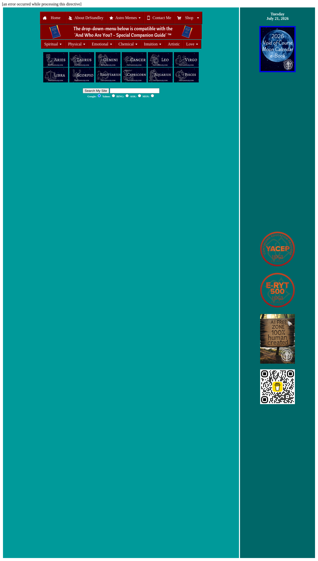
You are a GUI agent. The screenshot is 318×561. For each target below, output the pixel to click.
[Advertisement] (277, 151)
